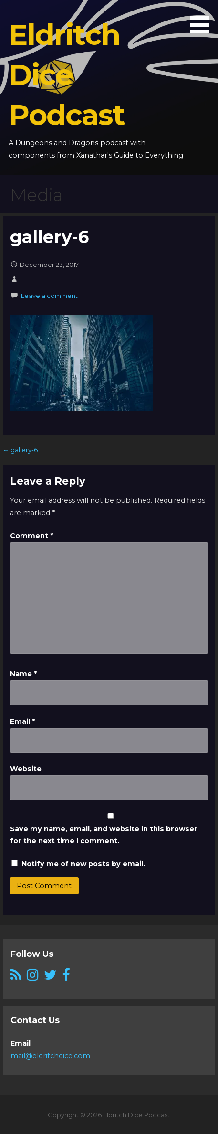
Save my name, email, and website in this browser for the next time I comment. (103, 835)
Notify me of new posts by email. (83, 863)
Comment (31, 535)
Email (22, 721)
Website (26, 768)
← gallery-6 (20, 450)
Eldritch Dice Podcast (66, 74)
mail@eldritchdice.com (50, 1055)
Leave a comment (49, 295)
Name (23, 673)
